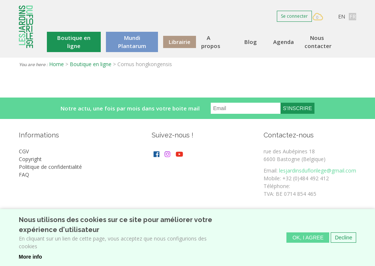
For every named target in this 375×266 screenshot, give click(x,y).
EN (341, 16)
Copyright (30, 159)
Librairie (179, 41)
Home (56, 64)
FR (353, 16)
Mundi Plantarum (132, 42)
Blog (250, 41)
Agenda (283, 41)
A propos (210, 42)
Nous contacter (318, 42)
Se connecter (294, 16)
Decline (343, 240)
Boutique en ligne (73, 42)
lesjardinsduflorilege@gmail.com (317, 170)
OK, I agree (307, 240)
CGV (24, 151)
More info (30, 259)
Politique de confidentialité (50, 166)
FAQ (24, 174)
